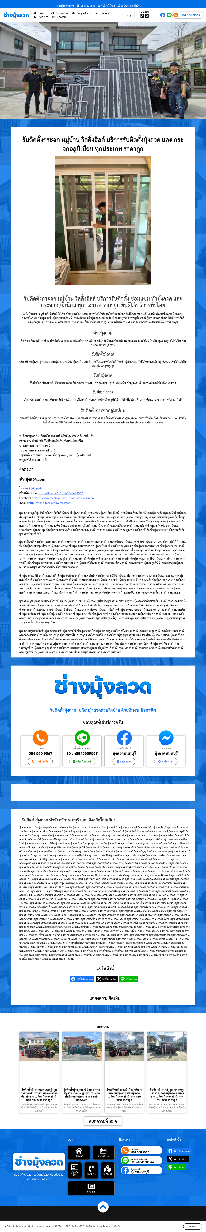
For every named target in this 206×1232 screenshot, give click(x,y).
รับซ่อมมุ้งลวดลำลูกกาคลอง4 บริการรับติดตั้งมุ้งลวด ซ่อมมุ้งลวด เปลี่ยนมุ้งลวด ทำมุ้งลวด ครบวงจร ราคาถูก (167, 1095)
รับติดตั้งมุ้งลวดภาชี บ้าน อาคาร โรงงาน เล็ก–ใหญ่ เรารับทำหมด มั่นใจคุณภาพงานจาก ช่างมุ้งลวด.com (82, 1095)
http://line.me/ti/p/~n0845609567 (61, 493)
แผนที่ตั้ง (107, 1173)
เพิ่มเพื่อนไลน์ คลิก (82, 748)
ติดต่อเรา (91, 1173)
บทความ (91, 1191)
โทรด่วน (41, 748)
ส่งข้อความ (166, 748)
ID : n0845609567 (82, 753)
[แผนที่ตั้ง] (107, 1168)
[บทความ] (91, 1186)
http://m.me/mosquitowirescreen (49, 502)
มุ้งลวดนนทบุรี (124, 753)
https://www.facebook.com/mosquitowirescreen (64, 498)
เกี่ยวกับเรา (75, 1173)
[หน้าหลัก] (79, 1150)
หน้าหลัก (79, 1155)
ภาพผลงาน (103, 1155)
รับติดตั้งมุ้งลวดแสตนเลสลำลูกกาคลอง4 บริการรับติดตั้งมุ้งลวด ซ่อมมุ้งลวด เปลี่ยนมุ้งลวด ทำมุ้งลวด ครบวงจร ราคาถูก (39, 1095)
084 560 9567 (190, 15)
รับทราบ (192, 1226)
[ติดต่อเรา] (91, 1168)
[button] (4, 71)
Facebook (135, 1168)
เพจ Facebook (124, 748)
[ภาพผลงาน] (103, 1150)
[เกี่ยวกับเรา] (75, 1167)
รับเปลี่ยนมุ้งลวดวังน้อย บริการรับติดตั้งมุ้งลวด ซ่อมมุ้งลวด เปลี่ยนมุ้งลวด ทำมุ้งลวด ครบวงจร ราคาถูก (124, 1095)
